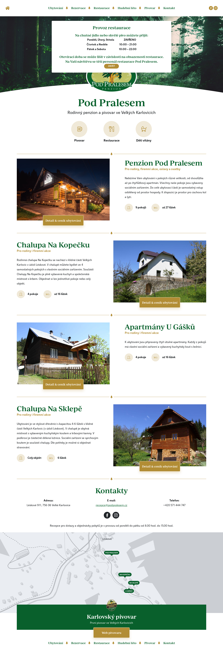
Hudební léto (127, 8)
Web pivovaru (111, 633)
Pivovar (149, 8)
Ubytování (55, 8)
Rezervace (78, 8)
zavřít (111, 66)
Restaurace (102, 8)
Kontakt (169, 8)
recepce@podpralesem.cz (111, 505)
